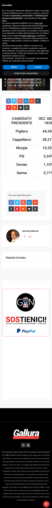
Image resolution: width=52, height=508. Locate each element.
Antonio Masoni (30, 231)
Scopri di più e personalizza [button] (26, 73)
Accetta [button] (38, 67)
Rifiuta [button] (14, 67)
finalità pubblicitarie (28, 36)
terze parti (39, 23)
